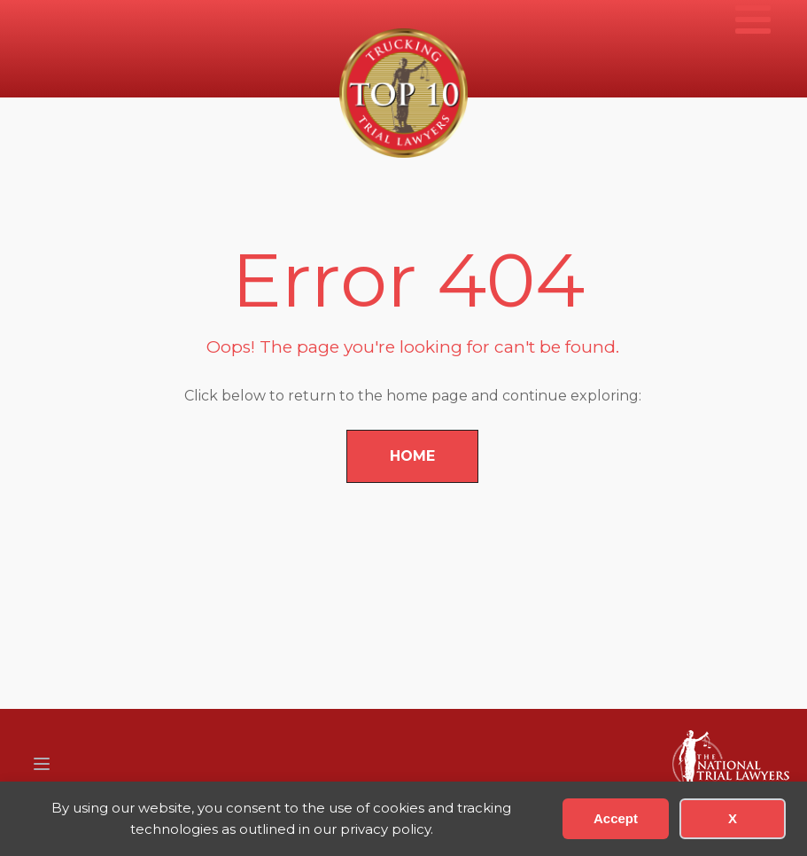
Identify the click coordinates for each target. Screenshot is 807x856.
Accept (616, 818)
